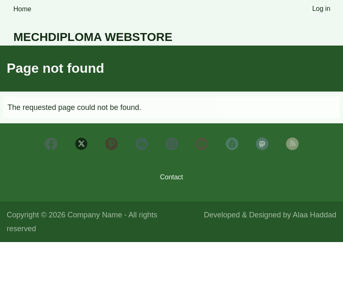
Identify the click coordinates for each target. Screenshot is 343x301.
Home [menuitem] (22, 9)
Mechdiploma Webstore (93, 37)
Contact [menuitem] (171, 177)
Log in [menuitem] (321, 8)
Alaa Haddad (314, 215)
